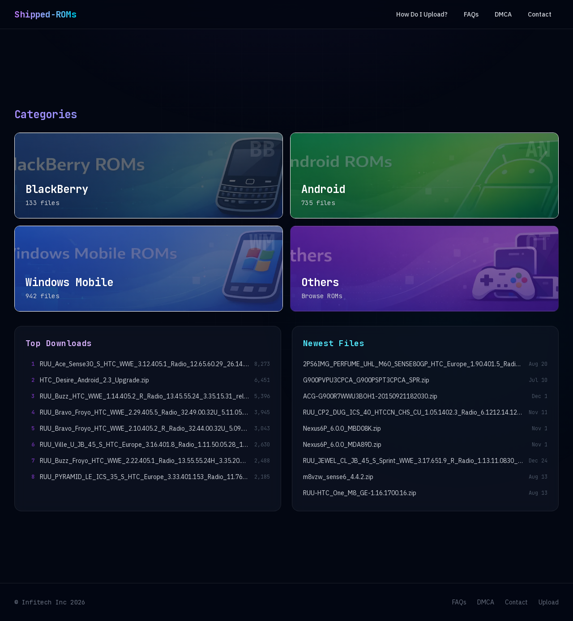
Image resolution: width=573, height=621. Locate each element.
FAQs (471, 14)
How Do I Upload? (422, 14)
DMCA (503, 14)
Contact (540, 14)
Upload (549, 602)
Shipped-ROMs (45, 14)
